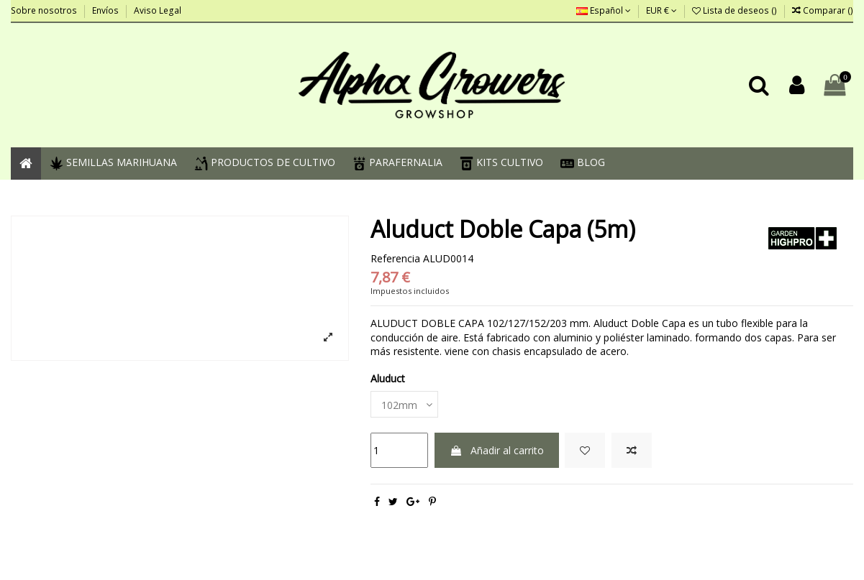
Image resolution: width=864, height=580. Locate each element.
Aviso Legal (157, 10)
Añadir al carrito (497, 450)
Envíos (106, 10)
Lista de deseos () (735, 10)
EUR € (661, 10)
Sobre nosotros (45, 10)
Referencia (395, 258)
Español (603, 10)
